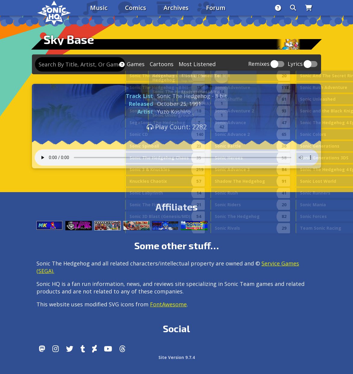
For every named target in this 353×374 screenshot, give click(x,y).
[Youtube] (108, 348)
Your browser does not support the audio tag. (176, 157)
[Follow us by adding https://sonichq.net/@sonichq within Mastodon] (42, 348)
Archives (176, 8)
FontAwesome (168, 304)
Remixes (259, 64)
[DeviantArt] (94, 348)
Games (136, 64)
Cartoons (161, 64)
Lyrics (295, 64)
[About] (278, 8)
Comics (135, 8)
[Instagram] (55, 348)
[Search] (293, 8)
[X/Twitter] (69, 348)
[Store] (309, 8)
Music (99, 8)
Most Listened (197, 64)
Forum (215, 8)
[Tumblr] (82, 348)
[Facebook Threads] (122, 348)
